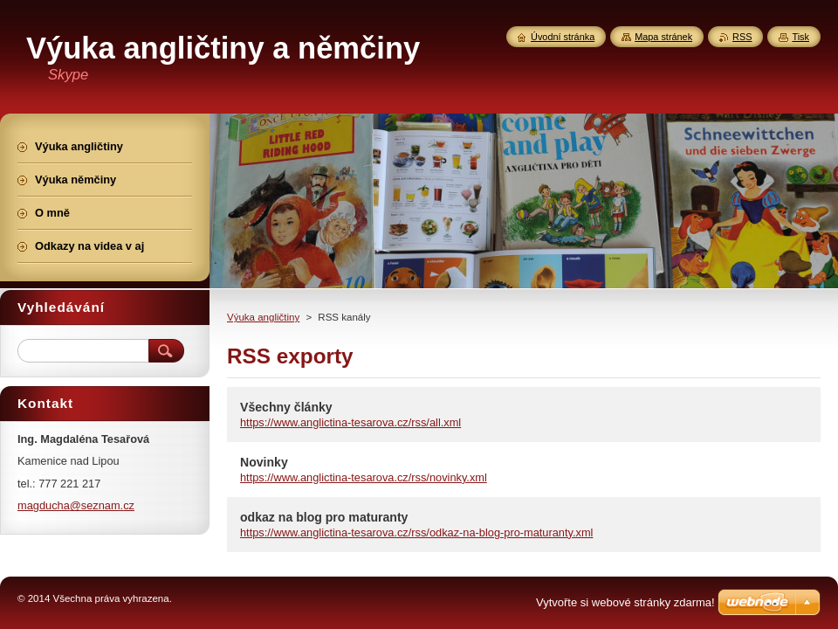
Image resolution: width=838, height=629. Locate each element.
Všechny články (286, 407)
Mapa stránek (663, 36)
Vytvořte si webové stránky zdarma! (625, 602)
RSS (742, 36)
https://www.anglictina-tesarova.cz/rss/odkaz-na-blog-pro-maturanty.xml (416, 532)
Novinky (264, 462)
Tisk (800, 36)
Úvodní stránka (562, 36)
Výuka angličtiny (263, 317)
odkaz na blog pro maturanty (324, 517)
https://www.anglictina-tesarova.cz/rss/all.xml (350, 422)
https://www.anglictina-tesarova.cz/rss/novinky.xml (363, 477)
